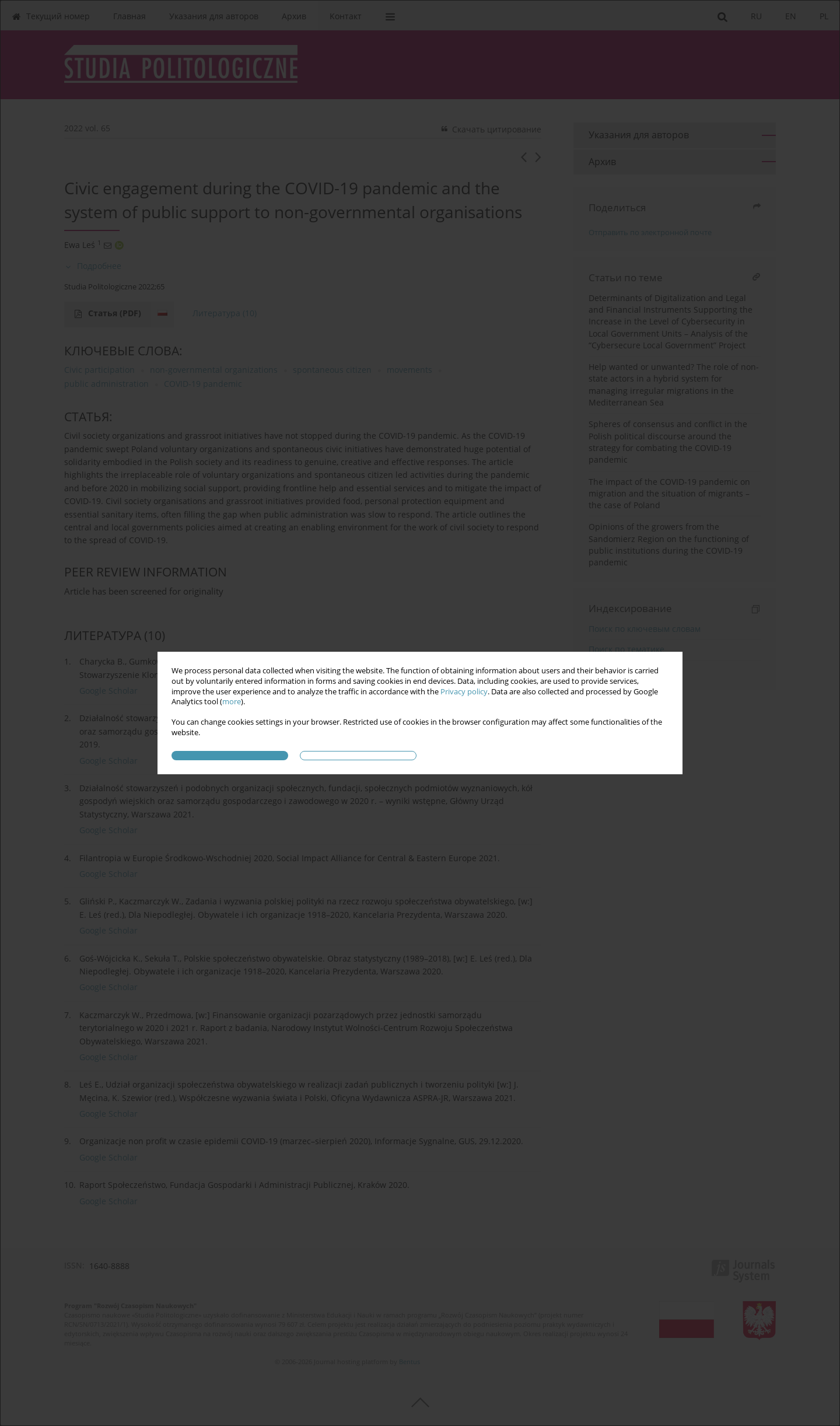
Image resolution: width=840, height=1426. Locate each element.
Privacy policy (464, 692)
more (231, 702)
